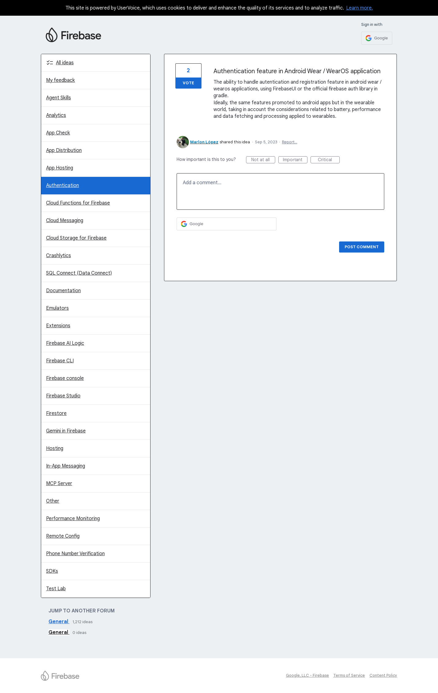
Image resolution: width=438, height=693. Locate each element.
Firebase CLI (60, 361)
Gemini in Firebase (66, 431)
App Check (58, 133)
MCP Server (59, 483)
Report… (289, 142)
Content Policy (383, 675)
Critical (329, 160)
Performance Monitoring (73, 519)
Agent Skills (58, 98)
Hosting (54, 448)
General (59, 622)
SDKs (52, 571)
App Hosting (59, 168)
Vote (188, 83)
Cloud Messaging (64, 220)
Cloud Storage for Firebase (76, 238)
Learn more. (359, 8)
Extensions (58, 326)
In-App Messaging (65, 466)
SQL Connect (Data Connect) (79, 273)
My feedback (60, 80)
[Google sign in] (376, 38)
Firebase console (65, 378)
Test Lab (56, 589)
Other (52, 501)
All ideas (65, 63)
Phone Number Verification (75, 554)
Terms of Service (349, 675)
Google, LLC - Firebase (307, 675)
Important (295, 160)
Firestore (56, 413)
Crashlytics (58, 256)
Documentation (63, 291)
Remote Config (63, 536)
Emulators (57, 308)
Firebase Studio (63, 396)
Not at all (263, 160)
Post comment (362, 246)
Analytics (56, 115)
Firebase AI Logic (65, 343)
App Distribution (64, 150)
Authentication (62, 185)
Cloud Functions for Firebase (78, 203)
